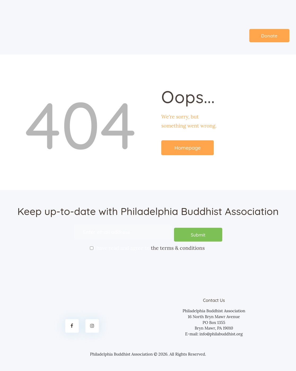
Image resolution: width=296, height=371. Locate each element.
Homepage (187, 148)
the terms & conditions (178, 245)
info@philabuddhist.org (221, 331)
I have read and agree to (148, 245)
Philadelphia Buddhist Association (121, 351)
